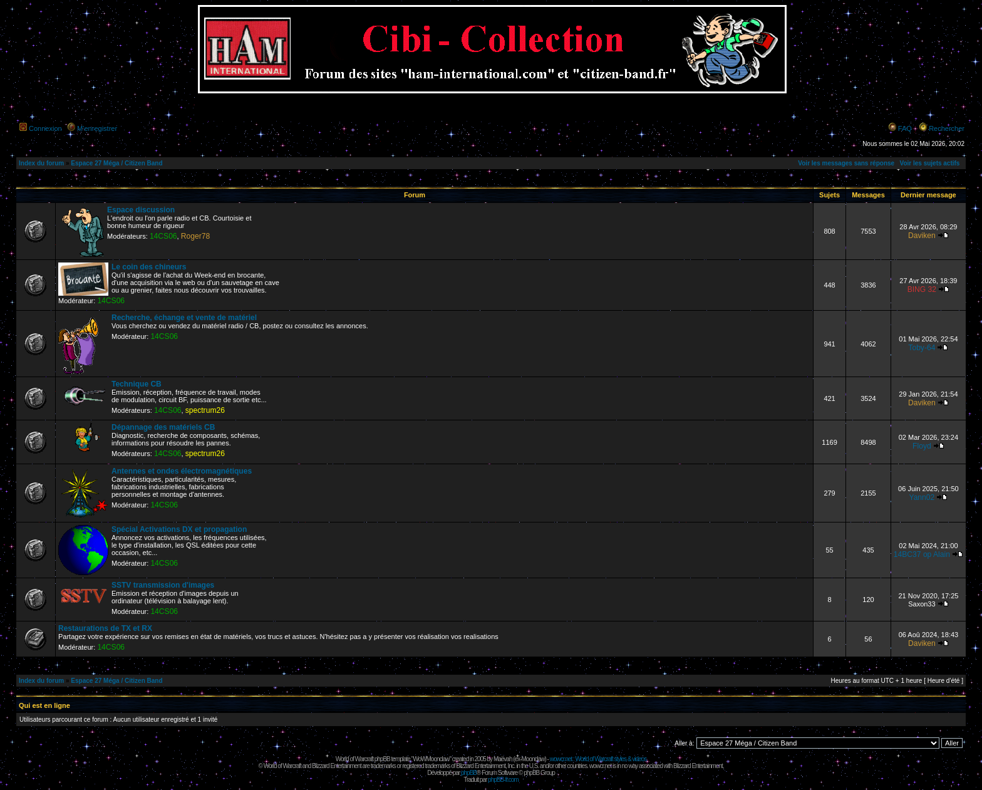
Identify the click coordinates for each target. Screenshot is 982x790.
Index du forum (41, 163)
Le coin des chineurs (148, 266)
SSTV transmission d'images (162, 585)
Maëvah (503, 759)
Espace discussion (141, 209)
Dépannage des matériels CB (163, 427)
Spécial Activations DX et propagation (179, 529)
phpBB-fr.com (503, 779)
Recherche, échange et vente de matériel (184, 317)
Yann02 (921, 497)
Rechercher (946, 128)
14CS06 (163, 236)
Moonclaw (532, 759)
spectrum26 (205, 410)
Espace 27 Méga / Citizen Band (116, 163)
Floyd (921, 446)
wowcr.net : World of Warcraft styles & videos (598, 759)
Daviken (922, 235)
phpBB (469, 772)
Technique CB (136, 384)
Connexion (45, 128)
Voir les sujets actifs (929, 163)
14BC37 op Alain (922, 554)
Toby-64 (921, 347)
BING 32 (921, 289)
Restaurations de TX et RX (105, 628)
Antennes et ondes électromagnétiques (181, 471)
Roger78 (195, 236)
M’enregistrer (97, 128)
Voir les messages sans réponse (846, 163)
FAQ (905, 128)
